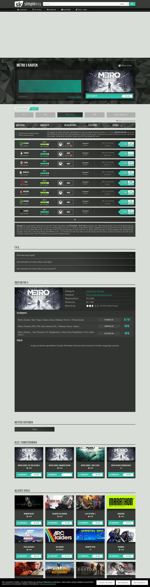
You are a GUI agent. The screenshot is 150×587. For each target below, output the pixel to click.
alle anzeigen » (75, 551)
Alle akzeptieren (140, 583)
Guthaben (66, 10)
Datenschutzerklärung (48, 584)
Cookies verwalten (106, 583)
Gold (34, 383)
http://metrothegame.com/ (99, 249)
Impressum (23, 573)
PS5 (94, 68)
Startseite (22, 10)
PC (24, 68)
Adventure (91, 245)
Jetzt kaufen (109, 50)
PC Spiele (36, 10)
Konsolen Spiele (22, 63)
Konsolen (51, 10)
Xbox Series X (121, 68)
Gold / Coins (81, 10)
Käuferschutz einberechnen (27, 87)
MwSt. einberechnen (25, 89)
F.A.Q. (61, 573)
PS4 (45, 68)
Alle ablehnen (123, 583)
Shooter (100, 245)
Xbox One (70, 68)
